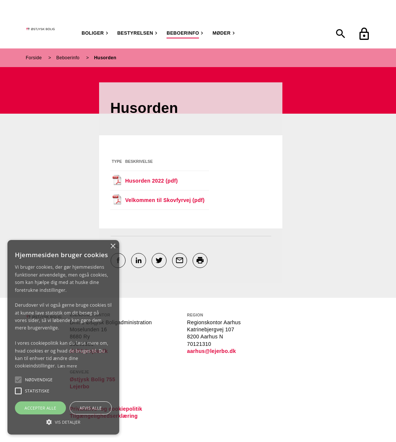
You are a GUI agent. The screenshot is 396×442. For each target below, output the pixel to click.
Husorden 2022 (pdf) (151, 181)
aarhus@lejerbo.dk (211, 351)
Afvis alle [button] (90, 408)
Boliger (93, 33)
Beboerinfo (183, 33)
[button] (39, 379)
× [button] (112, 246)
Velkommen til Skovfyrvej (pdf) (165, 200)
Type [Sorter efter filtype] (117, 161)
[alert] (63, 337)
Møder (221, 33)
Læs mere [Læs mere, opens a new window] (67, 366)
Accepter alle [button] (40, 408)
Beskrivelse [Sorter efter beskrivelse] (139, 161)
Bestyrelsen (135, 33)
